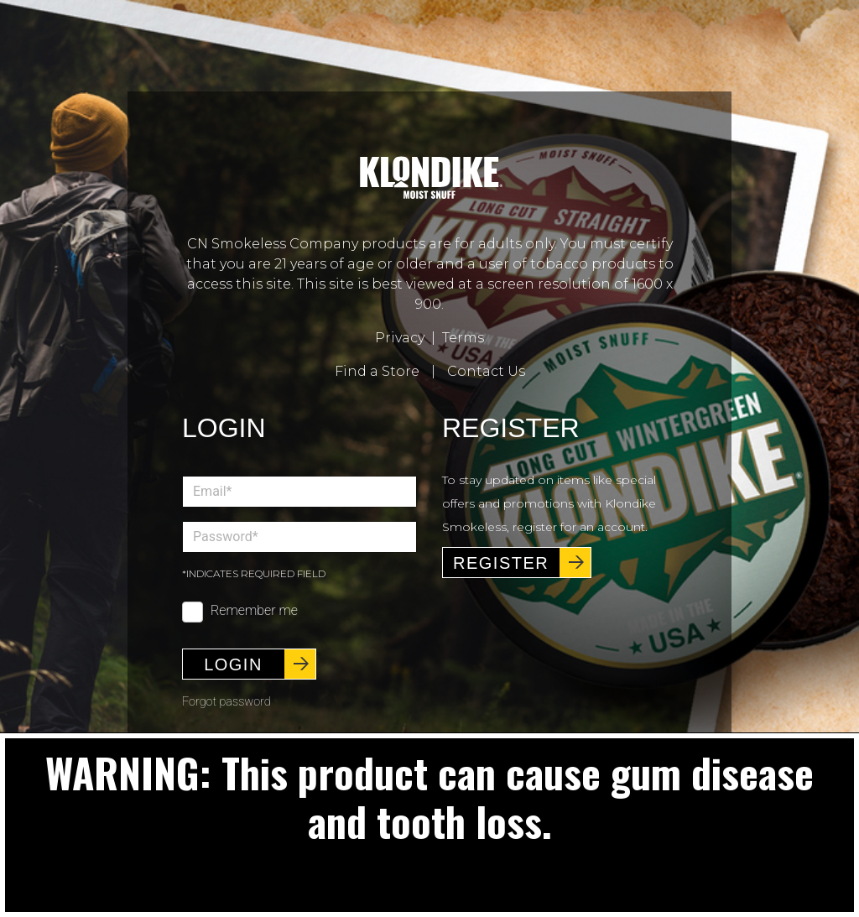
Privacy (399, 338)
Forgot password (226, 702)
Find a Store (377, 371)
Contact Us (486, 371)
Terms (463, 338)
